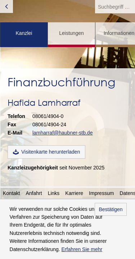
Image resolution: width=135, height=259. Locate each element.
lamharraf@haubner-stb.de (62, 133)
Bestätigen (110, 209)
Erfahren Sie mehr (82, 249)
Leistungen (71, 33)
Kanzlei (24, 33)
